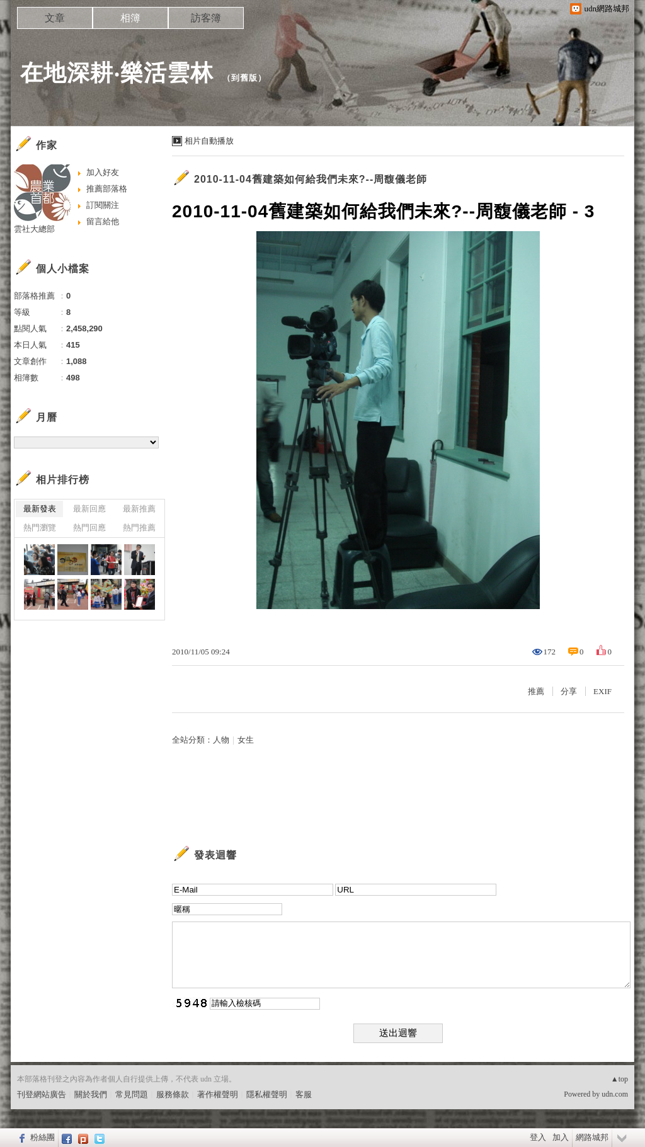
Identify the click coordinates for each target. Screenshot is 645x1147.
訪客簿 (206, 18)
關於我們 (90, 1094)
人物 (221, 740)
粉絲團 (42, 1137)
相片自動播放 (209, 141)
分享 (569, 691)
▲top (619, 1079)
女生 (245, 740)
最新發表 (39, 508)
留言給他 (102, 221)
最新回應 (89, 508)
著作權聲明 (217, 1094)
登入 (538, 1137)
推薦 (536, 691)
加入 (560, 1137)
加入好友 (102, 172)
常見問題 (131, 1094)
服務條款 (172, 1094)
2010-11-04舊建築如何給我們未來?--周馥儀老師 (310, 179)
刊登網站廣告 (41, 1094)
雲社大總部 (34, 229)
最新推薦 (139, 508)
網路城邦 (592, 1137)
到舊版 (244, 78)
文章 (55, 18)
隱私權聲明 (266, 1094)
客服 (303, 1094)
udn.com (615, 1094)
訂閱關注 (102, 205)
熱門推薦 (139, 527)
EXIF (602, 691)
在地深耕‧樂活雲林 (117, 73)
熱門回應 (89, 527)
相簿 (130, 18)
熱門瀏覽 (39, 527)
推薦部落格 (106, 188)
